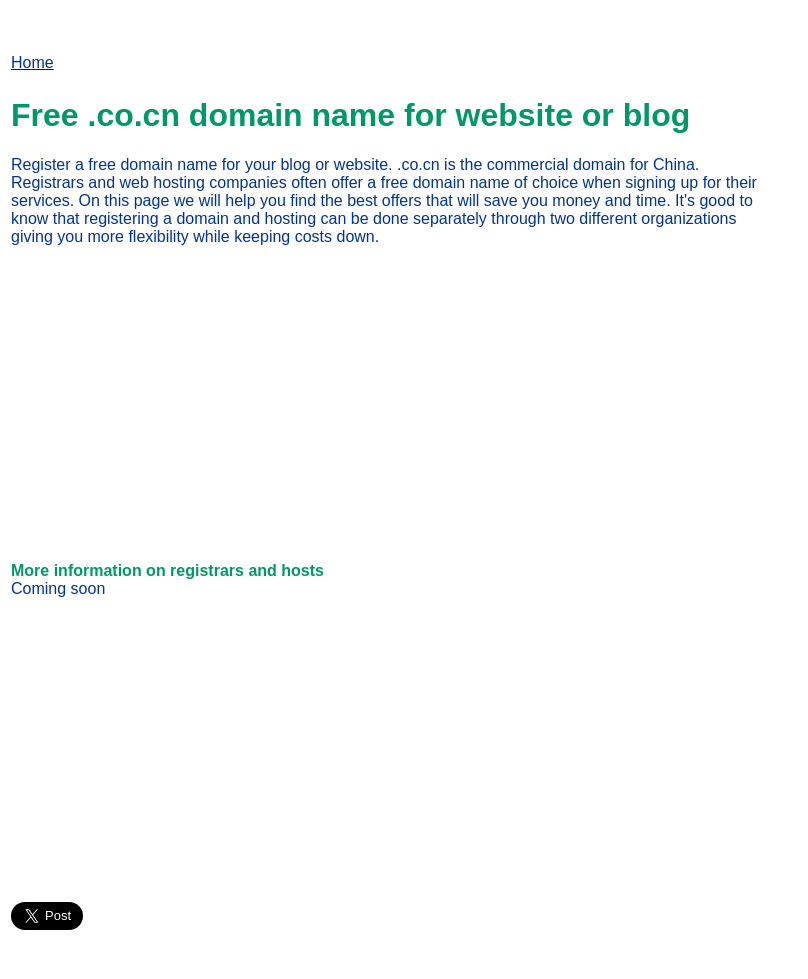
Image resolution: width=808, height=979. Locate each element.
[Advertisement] (179, 402)
